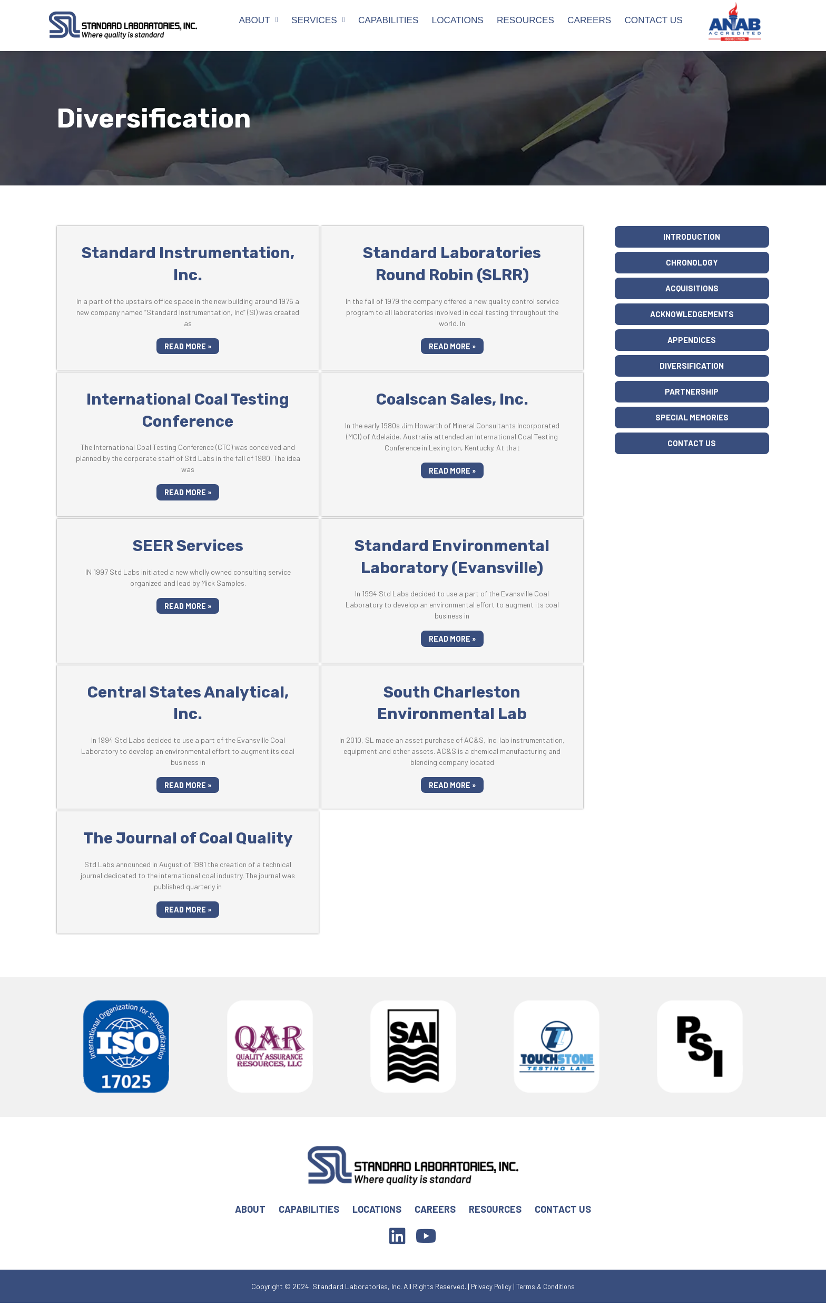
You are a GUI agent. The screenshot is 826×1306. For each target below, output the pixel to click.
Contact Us (653, 20)
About (258, 20)
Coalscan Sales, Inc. (452, 399)
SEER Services (188, 546)
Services (318, 20)
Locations (458, 20)
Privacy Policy (489, 1288)
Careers (589, 20)
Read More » (188, 346)
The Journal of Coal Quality (187, 840)
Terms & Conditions (547, 1288)
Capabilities (388, 20)
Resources (525, 20)
